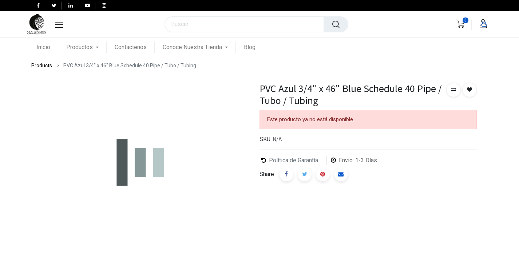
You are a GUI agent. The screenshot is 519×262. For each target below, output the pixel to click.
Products (41, 65)
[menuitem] (47, 47)
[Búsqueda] (336, 24)
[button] (453, 90)
